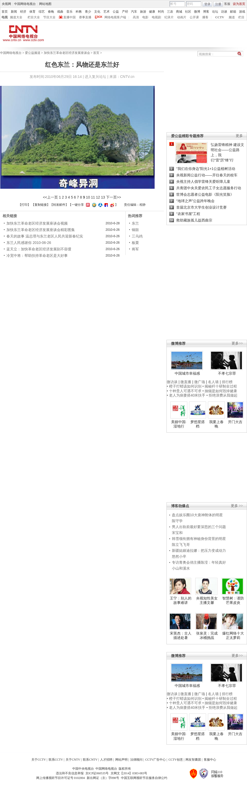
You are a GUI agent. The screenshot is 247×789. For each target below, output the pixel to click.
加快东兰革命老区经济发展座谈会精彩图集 (40, 230)
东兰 (135, 223)
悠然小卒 (179, 556)
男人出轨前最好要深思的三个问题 (199, 527)
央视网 (6, 4)
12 (98, 197)
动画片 (181, 17)
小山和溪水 (181, 568)
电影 (145, 17)
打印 (24, 205)
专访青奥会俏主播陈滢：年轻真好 (199, 562)
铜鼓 (135, 230)
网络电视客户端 (115, 17)
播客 (205, 17)
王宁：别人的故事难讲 (180, 600)
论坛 (215, 11)
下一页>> (113, 197)
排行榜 (227, 382)
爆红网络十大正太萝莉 (233, 635)
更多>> (237, 343)
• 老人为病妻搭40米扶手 (186, 395)
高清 (136, 17)
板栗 (135, 243)
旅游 (143, 11)
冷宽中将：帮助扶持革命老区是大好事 (37, 255)
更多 (239, 136)
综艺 (42, 11)
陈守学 (177, 521)
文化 (97, 11)
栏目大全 (34, 17)
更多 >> (237, 506)
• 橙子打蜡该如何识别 (184, 386)
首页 (5, 11)
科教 (79, 11)
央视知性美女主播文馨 (207, 600)
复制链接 (40, 205)
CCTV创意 (176, 759)
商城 (179, 11)
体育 (32, 11)
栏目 (241, 17)
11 (93, 197)
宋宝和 (177, 533)
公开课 (194, 17)
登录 (207, 4)
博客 (206, 11)
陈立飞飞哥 (181, 545)
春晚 (51, 11)
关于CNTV (73, 759)
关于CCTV (38, 759)
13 (103, 197)
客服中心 (210, 759)
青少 (88, 11)
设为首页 (239, 4)
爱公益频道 (32, 53)
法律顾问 (136, 759)
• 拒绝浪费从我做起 (221, 395)
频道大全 (16, 17)
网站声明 (121, 759)
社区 (188, 11)
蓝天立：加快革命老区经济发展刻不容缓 (38, 249)
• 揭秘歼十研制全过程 (219, 386)
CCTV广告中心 (155, 759)
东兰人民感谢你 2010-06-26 (28, 243)
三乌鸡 (137, 236)
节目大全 (49, 17)
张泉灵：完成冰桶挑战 (207, 635)
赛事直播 (85, 17)
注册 (218, 4)
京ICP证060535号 (97, 773)
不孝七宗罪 (227, 373)
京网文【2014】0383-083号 (129, 773)
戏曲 (60, 11)
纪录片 (169, 17)
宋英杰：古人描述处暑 (180, 635)
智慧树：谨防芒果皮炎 (233, 600)
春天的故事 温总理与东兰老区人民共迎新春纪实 (44, 236)
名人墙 (213, 382)
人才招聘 (106, 759)
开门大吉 (235, 422)
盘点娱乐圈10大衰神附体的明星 (197, 515)
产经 (125, 11)
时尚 (161, 11)
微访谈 (172, 382)
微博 (197, 11)
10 (88, 197)
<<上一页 (50, 197)
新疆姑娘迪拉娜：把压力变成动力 (199, 550)
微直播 (185, 382)
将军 (135, 249)
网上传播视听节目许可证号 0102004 (60, 778)
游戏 (242, 11)
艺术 (106, 11)
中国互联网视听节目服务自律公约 (144, 778)
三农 (170, 11)
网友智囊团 (193, 759)
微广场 (199, 382)
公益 (116, 11)
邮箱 (233, 11)
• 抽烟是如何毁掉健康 (219, 391)
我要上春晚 (216, 424)
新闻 (14, 11)
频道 (232, 17)
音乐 (69, 11)
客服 (227, 4)
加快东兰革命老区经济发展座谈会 (67, 53)
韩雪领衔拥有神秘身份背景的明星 (199, 539)
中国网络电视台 (25, 4)
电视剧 (156, 17)
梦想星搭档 (197, 424)
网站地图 (45, 4)
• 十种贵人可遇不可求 (184, 391)
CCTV (219, 17)
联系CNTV (90, 759)
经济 (23, 11)
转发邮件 (59, 205)
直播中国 (69, 17)
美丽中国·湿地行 (179, 424)
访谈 (224, 11)
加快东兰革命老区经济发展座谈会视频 (37, 223)
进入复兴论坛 (95, 77)
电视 (5, 17)
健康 (152, 11)
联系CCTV (56, 759)
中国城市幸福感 (187, 373)
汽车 (134, 11)
